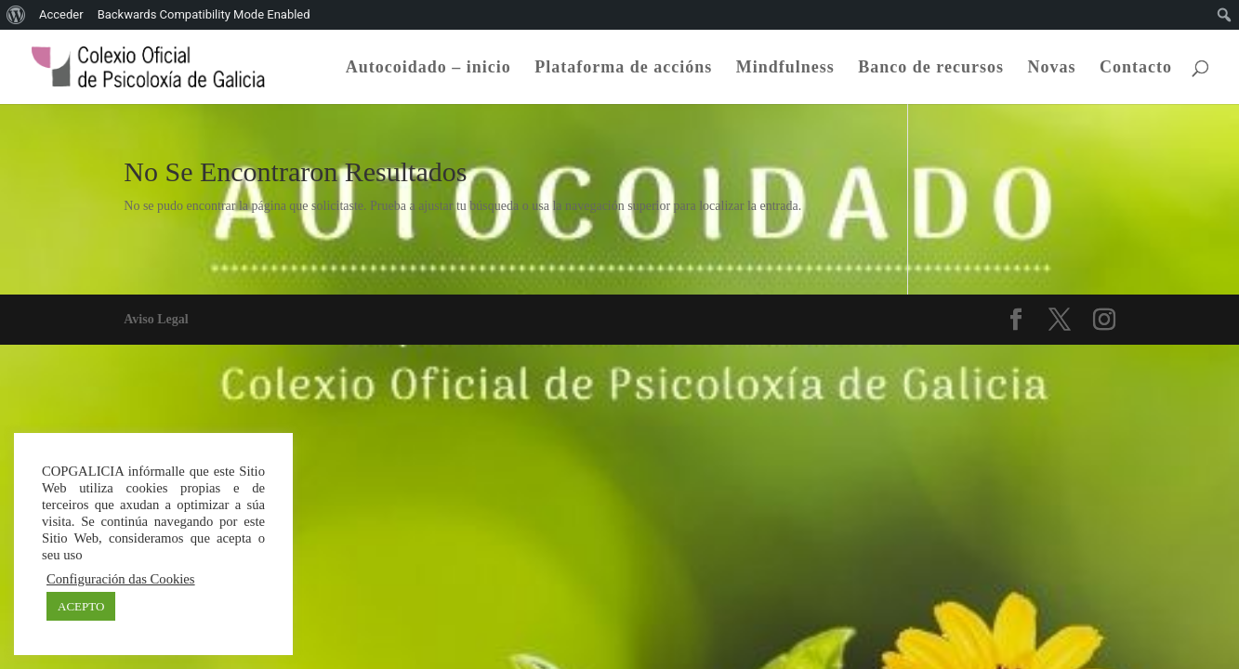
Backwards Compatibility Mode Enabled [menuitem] (204, 14)
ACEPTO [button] (81, 606)
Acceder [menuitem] (61, 14)
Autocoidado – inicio (428, 68)
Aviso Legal (156, 319)
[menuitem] (16, 15)
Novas (1051, 68)
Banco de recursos (931, 68)
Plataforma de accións (623, 68)
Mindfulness (785, 68)
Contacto (1136, 68)
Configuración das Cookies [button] (120, 578)
